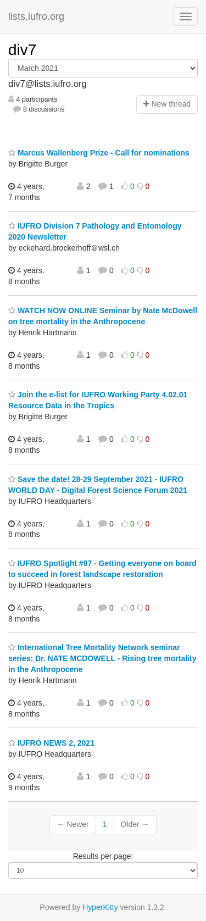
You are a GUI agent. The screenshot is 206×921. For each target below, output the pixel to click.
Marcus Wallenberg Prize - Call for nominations (99, 152)
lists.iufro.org (36, 16)
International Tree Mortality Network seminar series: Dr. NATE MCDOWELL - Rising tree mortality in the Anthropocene (102, 658)
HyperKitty (100, 907)
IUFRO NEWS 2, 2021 (51, 743)
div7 (22, 49)
